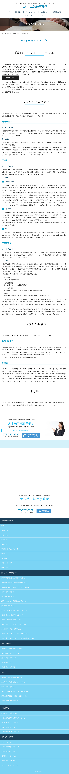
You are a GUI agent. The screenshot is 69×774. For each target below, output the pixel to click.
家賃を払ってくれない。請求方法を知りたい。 (15, 633)
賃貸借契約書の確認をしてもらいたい (13, 615)
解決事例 (4, 544)
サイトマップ (5, 567)
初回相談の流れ (56, 12)
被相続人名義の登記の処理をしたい (12, 677)
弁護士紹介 (44, 12)
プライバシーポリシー (8, 563)
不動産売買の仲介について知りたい (12, 731)
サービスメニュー (31, 12)
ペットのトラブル (6, 742)
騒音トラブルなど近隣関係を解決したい (13, 601)
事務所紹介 (18, 12)
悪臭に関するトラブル (8, 760)
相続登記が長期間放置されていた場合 (13, 682)
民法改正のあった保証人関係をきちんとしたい (15, 610)
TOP (9, 12)
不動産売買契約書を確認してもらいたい (13, 718)
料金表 (3, 553)
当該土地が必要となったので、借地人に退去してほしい (18, 638)
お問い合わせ (41, 15)
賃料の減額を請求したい (9, 658)
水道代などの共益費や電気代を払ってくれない (15, 587)
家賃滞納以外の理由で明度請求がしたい (13, 582)
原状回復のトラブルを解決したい (11, 629)
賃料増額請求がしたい (8, 606)
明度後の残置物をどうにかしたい (11, 619)
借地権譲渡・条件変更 (8, 667)
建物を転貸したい (6, 662)
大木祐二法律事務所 (34, 6)
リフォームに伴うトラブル (9, 765)
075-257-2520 (11, 434)
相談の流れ (4, 540)
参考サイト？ (10, 77)
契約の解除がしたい (7, 596)
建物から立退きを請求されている (11, 648)
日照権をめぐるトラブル (9, 756)
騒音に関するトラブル (8, 751)
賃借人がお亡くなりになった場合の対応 (13, 624)
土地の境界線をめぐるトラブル (11, 747)
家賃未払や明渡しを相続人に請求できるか (14, 696)
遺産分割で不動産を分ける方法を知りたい (14, 691)
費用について (28, 15)
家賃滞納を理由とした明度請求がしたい (13, 578)
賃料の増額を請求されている (10, 653)
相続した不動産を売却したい (10, 700)
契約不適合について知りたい (10, 722)
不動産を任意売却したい (9, 713)
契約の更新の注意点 (7, 592)
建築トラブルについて (8, 727)
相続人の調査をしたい (8, 687)
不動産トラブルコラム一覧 (9, 549)
